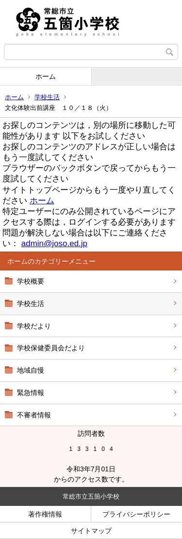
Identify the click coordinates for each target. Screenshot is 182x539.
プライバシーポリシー (136, 514)
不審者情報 (34, 415)
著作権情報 (45, 514)
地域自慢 (30, 370)
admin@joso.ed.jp (54, 243)
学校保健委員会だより (51, 348)
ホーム (45, 76)
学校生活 (47, 97)
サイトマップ (91, 531)
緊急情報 (30, 392)
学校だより (34, 326)
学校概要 (30, 281)
